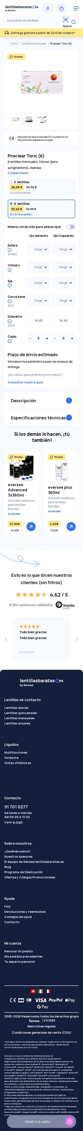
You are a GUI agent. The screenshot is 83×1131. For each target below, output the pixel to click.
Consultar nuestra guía (25, 382)
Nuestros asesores (18, 856)
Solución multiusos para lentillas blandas (21, 504)
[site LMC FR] (47, 991)
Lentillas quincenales (20, 713)
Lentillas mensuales (34, 43)
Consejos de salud (18, 917)
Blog (7, 867)
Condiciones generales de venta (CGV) (41, 1032)
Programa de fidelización (23, 872)
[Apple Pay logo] (69, 1000)
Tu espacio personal (19, 962)
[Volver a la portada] (21, 8)
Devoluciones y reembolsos (25, 912)
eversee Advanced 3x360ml (17, 490)
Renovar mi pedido (18, 951)
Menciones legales (41, 1026)
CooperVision (18, 173)
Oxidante (11, 758)
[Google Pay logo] (41, 1006)
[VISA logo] (39, 1000)
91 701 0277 (16, 807)
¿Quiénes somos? (17, 851)
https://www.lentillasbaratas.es (20, 1061)
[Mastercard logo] (28, 1000)
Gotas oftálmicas (17, 763)
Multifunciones (15, 752)
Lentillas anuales (17, 723)
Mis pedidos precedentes (23, 956)
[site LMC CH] (33, 991)
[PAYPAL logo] (55, 1000)
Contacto (11, 922)
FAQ (7, 906)
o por (13, 822)
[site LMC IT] (40, 991)
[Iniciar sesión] (47, 8)
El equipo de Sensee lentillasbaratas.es (34, 862)
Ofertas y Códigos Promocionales (29, 877)
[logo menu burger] (76, 8)
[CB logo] (20, 1000)
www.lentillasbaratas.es (16, 1089)
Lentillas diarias (16, 708)
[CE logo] (12, 1000)
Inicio (14, 43)
